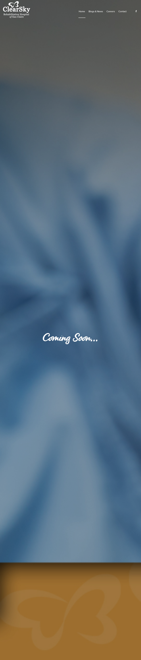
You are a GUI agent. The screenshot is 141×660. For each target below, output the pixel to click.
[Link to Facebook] (136, 11)
